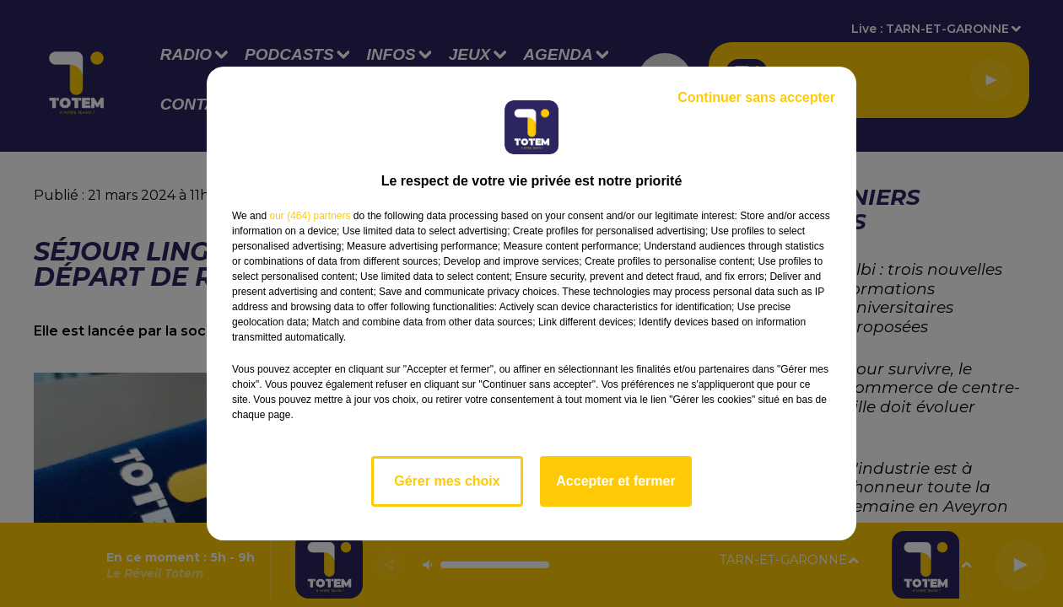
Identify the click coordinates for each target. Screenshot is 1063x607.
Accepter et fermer (615, 481)
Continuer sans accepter (756, 97)
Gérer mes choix (446, 481)
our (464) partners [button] (309, 216)
